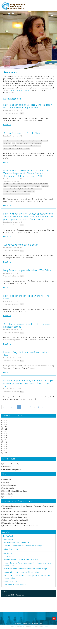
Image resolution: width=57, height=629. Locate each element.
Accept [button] (46, 627)
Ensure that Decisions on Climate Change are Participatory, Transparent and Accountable (26, 141)
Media (21, 113)
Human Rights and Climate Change (16, 542)
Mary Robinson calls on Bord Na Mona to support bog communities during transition (27, 106)
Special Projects (8, 557)
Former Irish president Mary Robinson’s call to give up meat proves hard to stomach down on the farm (28, 383)
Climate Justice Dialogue (12, 581)
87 (38, 407)
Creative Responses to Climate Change (22, 133)
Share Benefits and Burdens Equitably (13, 146)
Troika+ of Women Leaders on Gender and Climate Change (25, 569)
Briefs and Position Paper (12, 464)
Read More (7, 125)
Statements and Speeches (10, 191)
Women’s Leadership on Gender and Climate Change (22, 546)
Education (6, 482)
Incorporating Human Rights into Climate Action (21, 572)
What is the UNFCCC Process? (14, 585)
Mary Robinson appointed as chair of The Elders (27, 270)
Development (7, 479)
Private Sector (19, 143)
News (13, 143)
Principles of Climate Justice (19, 90)
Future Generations (9, 485)
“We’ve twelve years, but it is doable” (21, 244)
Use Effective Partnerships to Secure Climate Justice (17, 148)
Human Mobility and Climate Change (15, 491)
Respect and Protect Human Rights (32, 143)
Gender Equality (8, 488)
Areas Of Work (7, 539)
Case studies (7, 467)
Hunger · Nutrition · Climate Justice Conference (20, 559)
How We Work (7, 536)
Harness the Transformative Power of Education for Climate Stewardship (22, 186)
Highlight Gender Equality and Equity (15, 514)
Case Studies (7, 553)
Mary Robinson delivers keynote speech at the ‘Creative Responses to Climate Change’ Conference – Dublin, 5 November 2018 (26, 173)
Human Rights (7, 143)
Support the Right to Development (32, 146)
